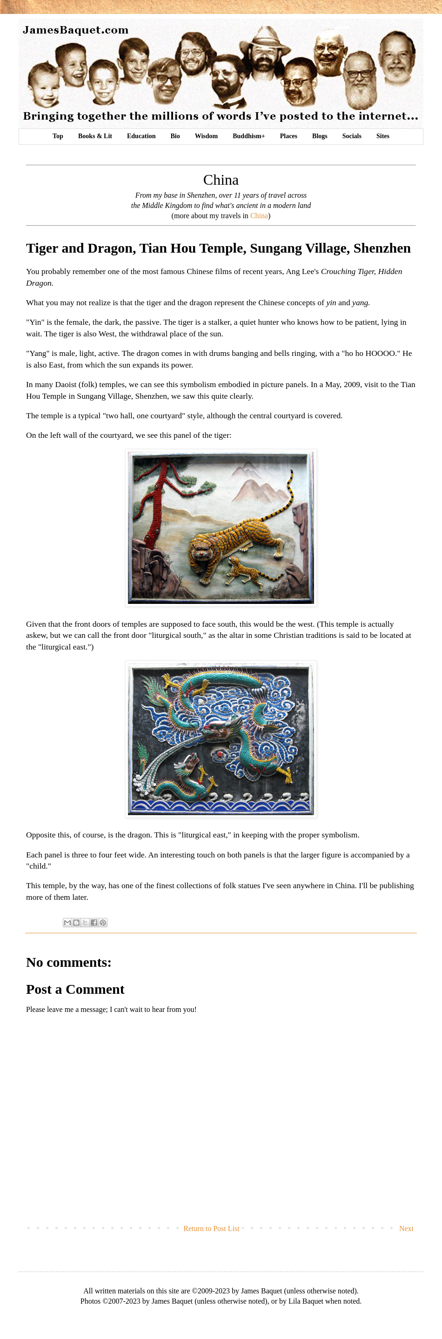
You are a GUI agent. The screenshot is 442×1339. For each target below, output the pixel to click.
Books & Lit (95, 136)
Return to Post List (211, 1228)
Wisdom (206, 136)
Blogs (320, 136)
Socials (352, 136)
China (259, 216)
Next (406, 1228)
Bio (175, 136)
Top (58, 136)
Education (141, 136)
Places (288, 136)
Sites (382, 136)
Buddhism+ (249, 136)
